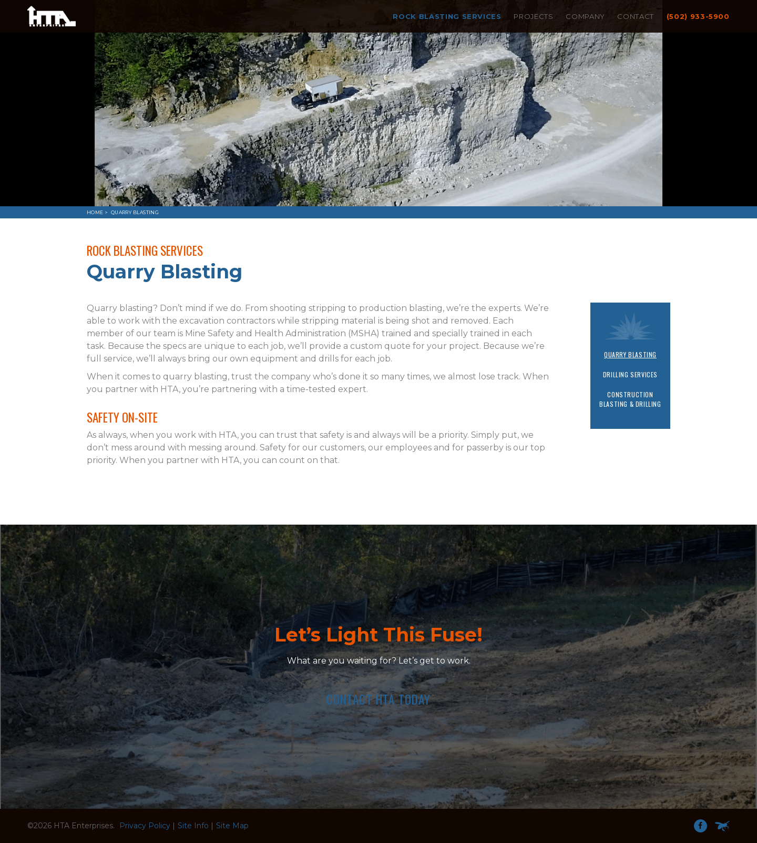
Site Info (193, 825)
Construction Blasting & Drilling (630, 399)
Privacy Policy (144, 825)
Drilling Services (630, 374)
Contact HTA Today (378, 700)
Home (95, 212)
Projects (533, 16)
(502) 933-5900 (698, 16)
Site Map (232, 825)
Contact (635, 16)
